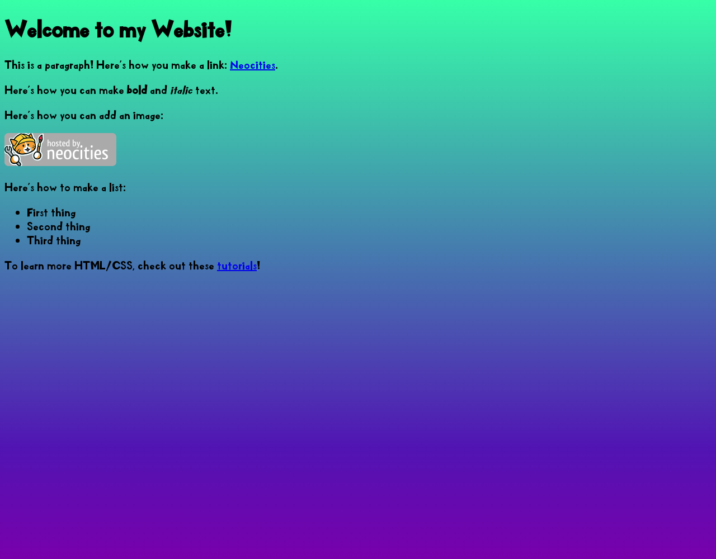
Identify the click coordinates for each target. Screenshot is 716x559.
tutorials (237, 265)
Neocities (252, 65)
